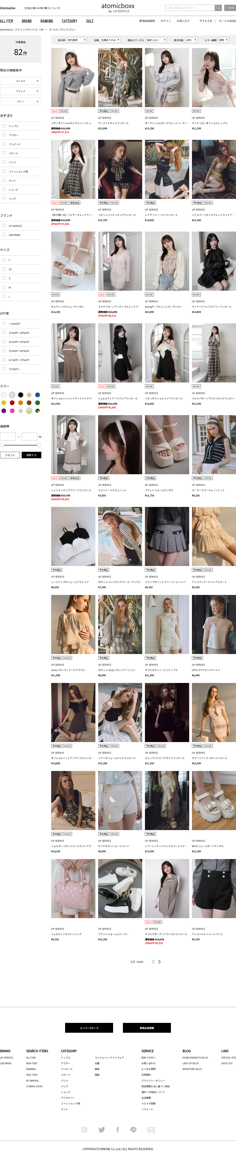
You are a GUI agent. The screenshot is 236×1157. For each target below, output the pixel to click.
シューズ (13, 189)
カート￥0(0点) (227, 21)
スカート (13, 153)
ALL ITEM (6, 20)
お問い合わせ (148, 1063)
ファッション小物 (18, 171)
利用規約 (146, 1074)
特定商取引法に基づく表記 (155, 1086)
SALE (90, 20)
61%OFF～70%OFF (19, 360)
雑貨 (97, 1069)
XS (10, 269)
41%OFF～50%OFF (19, 341)
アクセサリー (68, 1097)
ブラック (20, 91)
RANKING (47, 20)
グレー (20, 101)
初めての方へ (148, 1057)
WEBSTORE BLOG (192, 1069)
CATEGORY (69, 20)
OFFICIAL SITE (228, 1057)
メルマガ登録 (148, 1103)
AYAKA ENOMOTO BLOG (195, 1057)
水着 (97, 1063)
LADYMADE (14, 235)
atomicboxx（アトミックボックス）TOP (22, 29)
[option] (49, 8)
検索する (31, 455)
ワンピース (14, 144)
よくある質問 (148, 1069)
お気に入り (183, 21)
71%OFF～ (14, 369)
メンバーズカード (89, 1028)
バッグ (12, 198)
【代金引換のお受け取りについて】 (42, 8)
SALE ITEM (31, 1074)
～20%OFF (14, 323)
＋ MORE (230, 7)
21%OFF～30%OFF (19, 332)
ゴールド (20, 81)
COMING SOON (34, 1086)
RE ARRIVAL (32, 1080)
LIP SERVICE (15, 225)
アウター (13, 135)
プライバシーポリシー (153, 1080)
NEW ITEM (31, 1063)
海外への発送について (153, 1092)
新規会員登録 (147, 21)
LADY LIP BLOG (191, 1063)
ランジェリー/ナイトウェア (109, 1057)
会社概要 (146, 1097)
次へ (153, 962)
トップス (13, 126)
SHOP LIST (227, 1063)
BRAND (27, 20)
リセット (10, 455)
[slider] (2, 445)
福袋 (97, 1074)
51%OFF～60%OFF (19, 351)
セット (12, 180)
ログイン (166, 21)
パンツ (12, 162)
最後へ (159, 962)
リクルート (147, 1109)
